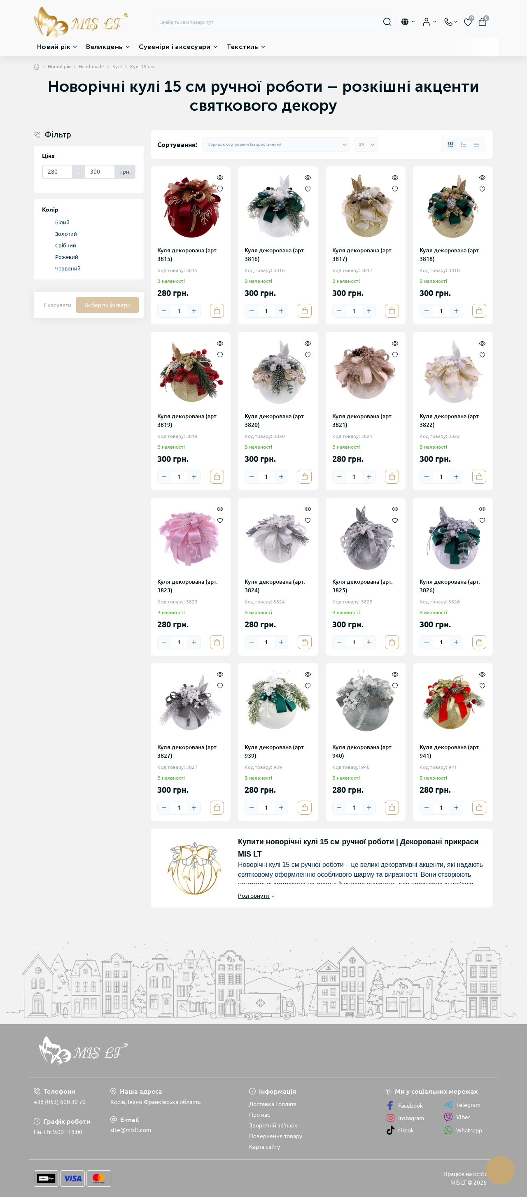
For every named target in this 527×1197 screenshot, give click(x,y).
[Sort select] (276, 144)
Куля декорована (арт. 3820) (275, 420)
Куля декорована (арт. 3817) (362, 254)
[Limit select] (366, 144)
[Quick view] (220, 177)
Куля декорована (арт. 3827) (187, 751)
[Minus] (164, 310)
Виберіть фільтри (107, 305)
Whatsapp (463, 1130)
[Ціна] (57, 172)
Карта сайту (264, 1146)
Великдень (104, 47)
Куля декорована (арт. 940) (362, 751)
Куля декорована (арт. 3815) (187, 254)
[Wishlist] (220, 188)
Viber (457, 1117)
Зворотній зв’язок (273, 1125)
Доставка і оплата (272, 1104)
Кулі (117, 66)
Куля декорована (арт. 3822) (450, 420)
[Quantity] (179, 311)
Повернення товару (275, 1136)
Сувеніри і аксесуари (175, 47)
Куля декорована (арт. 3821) (362, 420)
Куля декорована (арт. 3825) (362, 586)
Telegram (462, 1105)
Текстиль (242, 47)
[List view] (463, 144)
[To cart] (217, 311)
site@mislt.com (130, 1130)
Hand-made (91, 66)
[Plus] (194, 310)
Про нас (259, 1114)
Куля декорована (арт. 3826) (450, 586)
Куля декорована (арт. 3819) (187, 420)
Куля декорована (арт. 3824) (275, 586)
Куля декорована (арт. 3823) (187, 586)
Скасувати (57, 305)
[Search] (387, 22)
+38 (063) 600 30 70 (60, 1102)
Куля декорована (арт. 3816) (275, 254)
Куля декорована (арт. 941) (450, 751)
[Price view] (477, 144)
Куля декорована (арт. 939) (275, 751)
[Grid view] (450, 144)
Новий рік (53, 47)
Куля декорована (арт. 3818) (450, 254)
